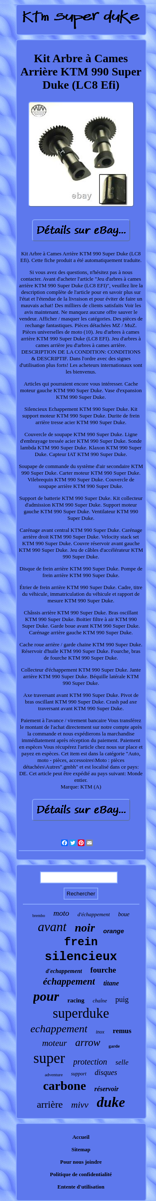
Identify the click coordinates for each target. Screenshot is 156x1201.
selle (122, 1062)
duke (111, 1102)
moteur (54, 1043)
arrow (87, 1042)
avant (52, 927)
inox (100, 1032)
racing (75, 1000)
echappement (58, 1029)
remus (122, 1031)
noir (85, 927)
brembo (38, 915)
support (79, 1074)
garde (114, 1045)
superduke (81, 1013)
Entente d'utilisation (80, 1187)
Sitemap (81, 1149)
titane (111, 983)
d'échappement (93, 914)
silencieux (81, 957)
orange (113, 930)
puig (122, 999)
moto (61, 913)
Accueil (80, 1137)
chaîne (100, 1000)
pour (46, 996)
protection (90, 1061)
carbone (64, 1085)
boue (123, 914)
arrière (50, 1104)
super (49, 1058)
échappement (69, 981)
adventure (53, 1074)
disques (106, 1072)
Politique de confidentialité (81, 1174)
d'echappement (64, 971)
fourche (103, 970)
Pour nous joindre (81, 1162)
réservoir (106, 1088)
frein (81, 942)
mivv (80, 1104)
